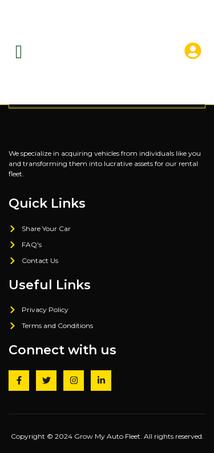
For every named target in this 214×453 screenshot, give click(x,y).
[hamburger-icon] (19, 52)
